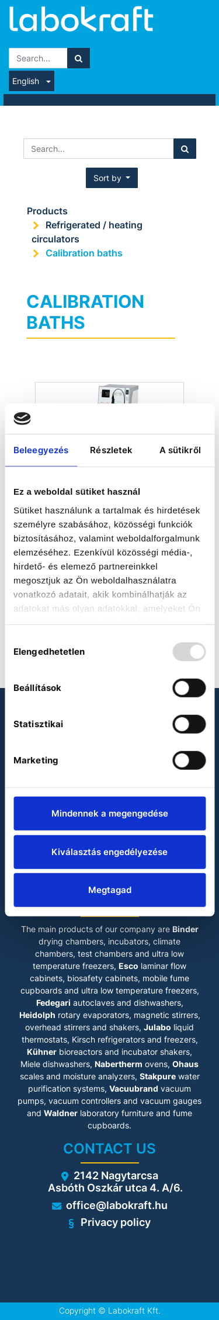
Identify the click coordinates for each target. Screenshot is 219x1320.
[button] (112, 178)
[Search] (78, 58)
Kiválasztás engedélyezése (109, 851)
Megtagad (109, 889)
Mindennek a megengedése (109, 813)
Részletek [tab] (111, 450)
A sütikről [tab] (180, 450)
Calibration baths (84, 253)
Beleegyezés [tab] (40, 450)
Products (47, 211)
